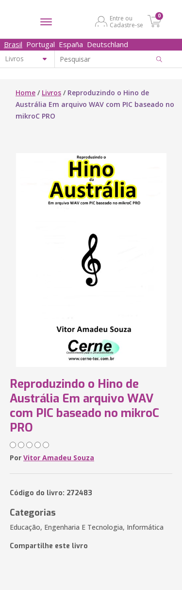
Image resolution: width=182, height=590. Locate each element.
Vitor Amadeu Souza (58, 457)
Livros (51, 92)
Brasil (13, 44)
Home (25, 92)
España (71, 44)
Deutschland (107, 44)
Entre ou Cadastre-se (126, 21)
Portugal (40, 44)
